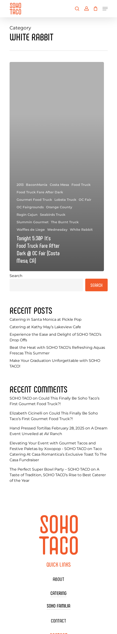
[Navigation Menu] (105, 8)
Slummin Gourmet (33, 222)
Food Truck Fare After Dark (40, 192)
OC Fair (85, 200)
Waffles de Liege (31, 229)
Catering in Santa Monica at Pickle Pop (46, 319)
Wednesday (57, 229)
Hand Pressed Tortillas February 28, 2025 (47, 428)
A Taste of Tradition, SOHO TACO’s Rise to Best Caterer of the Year (58, 475)
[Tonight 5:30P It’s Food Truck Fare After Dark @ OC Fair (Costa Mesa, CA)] (57, 166)
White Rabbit (81, 229)
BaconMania (36, 185)
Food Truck (81, 185)
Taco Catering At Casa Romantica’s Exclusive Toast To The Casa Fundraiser (58, 454)
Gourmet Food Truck (34, 200)
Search (16, 276)
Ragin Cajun (27, 215)
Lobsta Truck (65, 200)
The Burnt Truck (65, 222)
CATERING (58, 593)
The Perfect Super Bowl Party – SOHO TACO (50, 469)
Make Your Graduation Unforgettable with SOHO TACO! (55, 363)
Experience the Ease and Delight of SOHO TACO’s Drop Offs (55, 337)
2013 (20, 185)
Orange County (59, 207)
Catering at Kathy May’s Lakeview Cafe (45, 327)
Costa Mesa (59, 185)
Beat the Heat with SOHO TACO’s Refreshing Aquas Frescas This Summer (57, 350)
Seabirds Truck (52, 215)
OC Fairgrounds (30, 207)
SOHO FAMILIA (58, 605)
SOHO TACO (21, 398)
